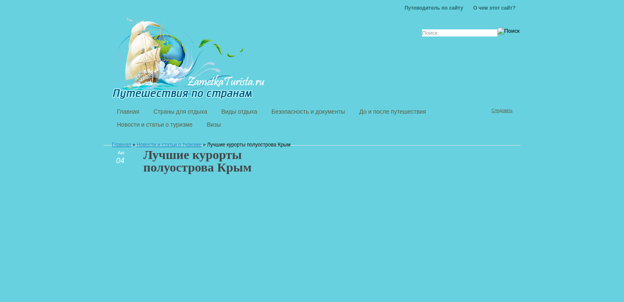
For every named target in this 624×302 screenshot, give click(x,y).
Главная (121, 145)
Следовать (502, 110)
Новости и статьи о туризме (169, 145)
